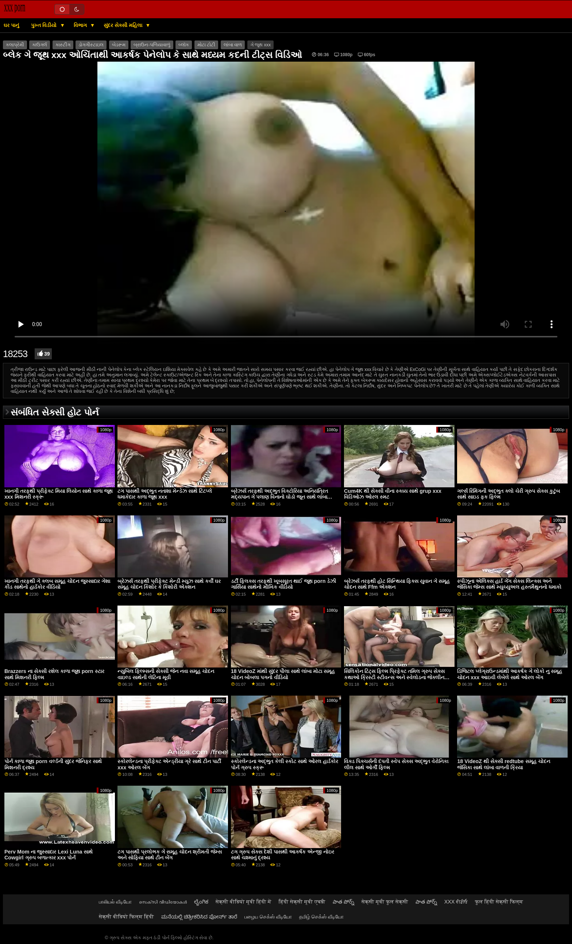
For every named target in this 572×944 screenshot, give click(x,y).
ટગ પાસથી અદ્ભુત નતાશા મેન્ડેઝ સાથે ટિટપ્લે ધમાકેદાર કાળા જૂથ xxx (164, 494)
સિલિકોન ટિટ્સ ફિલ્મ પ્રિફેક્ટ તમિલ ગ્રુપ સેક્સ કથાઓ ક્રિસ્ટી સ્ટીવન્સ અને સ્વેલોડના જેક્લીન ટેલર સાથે (394, 677)
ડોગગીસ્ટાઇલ (91, 44)
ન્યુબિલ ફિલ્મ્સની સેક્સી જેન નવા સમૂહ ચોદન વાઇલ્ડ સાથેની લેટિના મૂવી (165, 674)
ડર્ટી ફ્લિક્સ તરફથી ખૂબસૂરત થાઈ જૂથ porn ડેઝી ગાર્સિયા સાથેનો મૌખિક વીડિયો (283, 584)
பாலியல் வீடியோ (115, 902)
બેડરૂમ (118, 44)
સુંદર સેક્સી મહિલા (124, 25)
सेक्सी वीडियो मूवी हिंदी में (243, 902)
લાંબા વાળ (233, 44)
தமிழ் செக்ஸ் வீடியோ (321, 917)
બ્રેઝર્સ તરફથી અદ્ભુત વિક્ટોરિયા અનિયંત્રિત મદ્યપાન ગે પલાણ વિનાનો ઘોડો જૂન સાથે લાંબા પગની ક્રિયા (279, 497)
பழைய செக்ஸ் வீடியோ (268, 917)
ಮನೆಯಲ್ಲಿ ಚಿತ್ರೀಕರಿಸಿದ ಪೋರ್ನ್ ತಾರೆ (199, 917)
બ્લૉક (183, 44)
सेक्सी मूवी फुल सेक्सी (385, 902)
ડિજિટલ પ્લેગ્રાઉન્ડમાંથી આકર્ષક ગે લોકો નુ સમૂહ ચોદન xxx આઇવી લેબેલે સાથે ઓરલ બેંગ (509, 674)
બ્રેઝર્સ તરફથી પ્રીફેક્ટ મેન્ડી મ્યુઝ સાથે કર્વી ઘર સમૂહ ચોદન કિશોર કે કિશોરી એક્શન (169, 584)
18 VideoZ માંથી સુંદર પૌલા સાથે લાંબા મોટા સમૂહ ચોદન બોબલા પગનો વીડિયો (283, 674)
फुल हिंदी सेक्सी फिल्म (499, 902)
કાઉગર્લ (39, 44)
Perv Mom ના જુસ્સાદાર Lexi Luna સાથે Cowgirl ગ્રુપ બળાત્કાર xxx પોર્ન (48, 855)
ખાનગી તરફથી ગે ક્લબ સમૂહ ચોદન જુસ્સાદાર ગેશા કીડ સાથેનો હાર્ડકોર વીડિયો (57, 584)
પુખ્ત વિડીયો (44, 25)
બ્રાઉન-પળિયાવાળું (152, 44)
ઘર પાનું (11, 25)
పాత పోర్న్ (343, 902)
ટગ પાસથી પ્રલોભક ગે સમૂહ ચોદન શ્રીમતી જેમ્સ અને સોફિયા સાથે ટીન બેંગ (169, 855)
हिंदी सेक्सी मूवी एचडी (302, 902)
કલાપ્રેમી (15, 44)
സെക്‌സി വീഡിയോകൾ (163, 902)
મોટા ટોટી (206, 44)
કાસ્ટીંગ (62, 44)
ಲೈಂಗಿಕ (201, 902)
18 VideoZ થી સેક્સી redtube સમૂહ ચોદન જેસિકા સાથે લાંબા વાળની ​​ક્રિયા (503, 764)
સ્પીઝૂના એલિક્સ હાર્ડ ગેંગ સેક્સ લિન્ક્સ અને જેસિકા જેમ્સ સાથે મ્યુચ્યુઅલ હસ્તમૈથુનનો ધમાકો (509, 584)
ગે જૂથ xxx (260, 44)
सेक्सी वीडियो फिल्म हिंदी (126, 917)
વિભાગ (81, 25)
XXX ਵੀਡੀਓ (456, 902)
